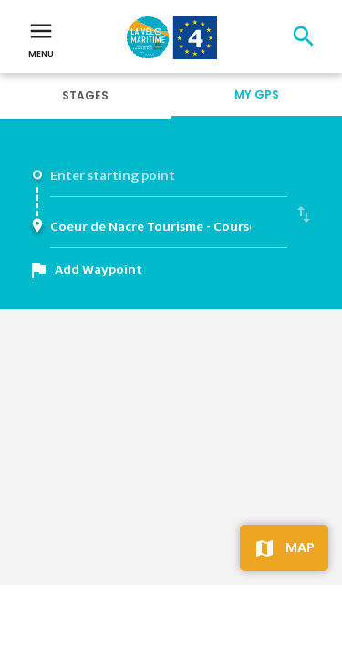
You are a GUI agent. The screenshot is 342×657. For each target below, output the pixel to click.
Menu (41, 38)
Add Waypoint (98, 269)
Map (300, 547)
